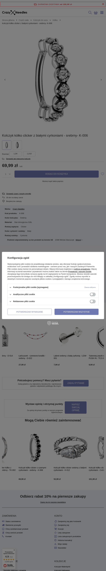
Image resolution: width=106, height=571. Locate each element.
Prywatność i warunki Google (79, 271)
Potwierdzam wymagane (29, 312)
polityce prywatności (82, 269)
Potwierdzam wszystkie (76, 312)
